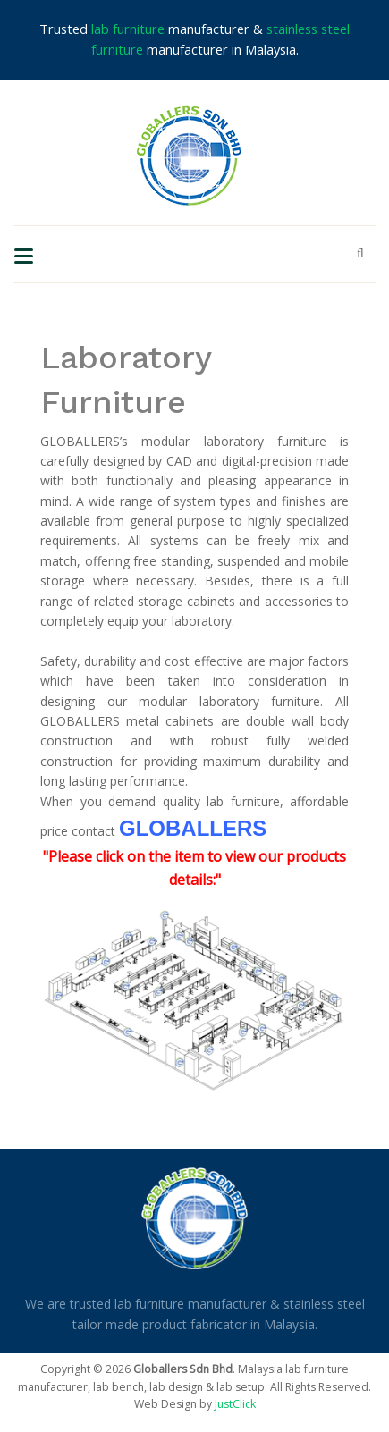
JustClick (235, 1403)
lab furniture (128, 29)
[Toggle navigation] (23, 255)
